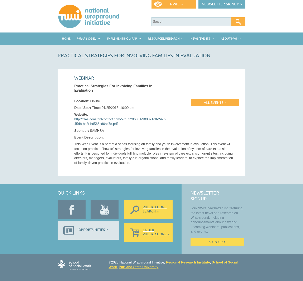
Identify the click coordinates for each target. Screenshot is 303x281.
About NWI (229, 38)
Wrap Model (86, 38)
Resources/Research (164, 38)
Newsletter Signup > (222, 4)
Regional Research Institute (188, 262)
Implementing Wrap (122, 38)
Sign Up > (217, 242)
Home (66, 38)
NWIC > (176, 4)
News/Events (200, 38)
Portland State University (138, 267)
